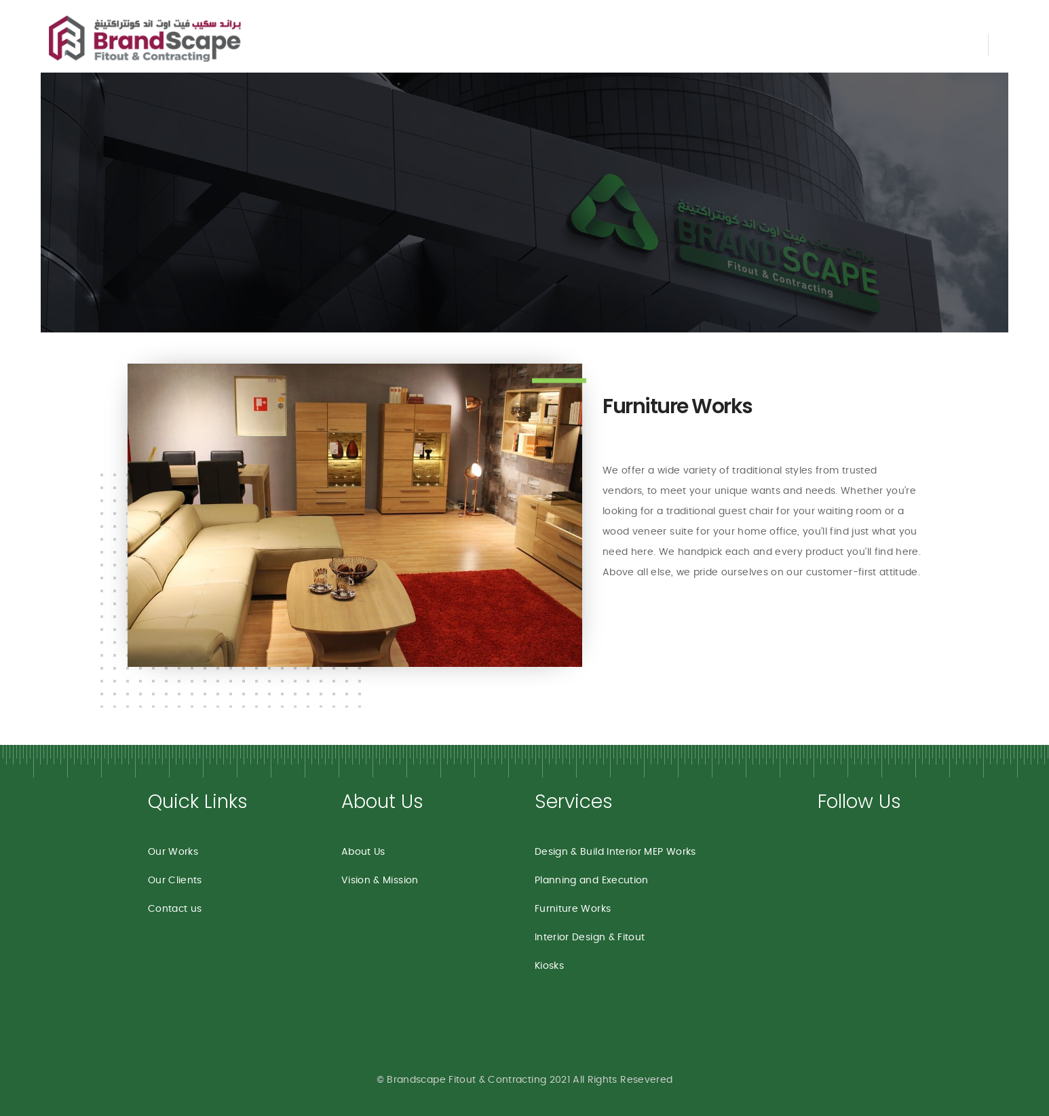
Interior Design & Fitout (590, 937)
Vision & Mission (380, 880)
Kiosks (549, 966)
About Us (363, 852)
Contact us (175, 909)
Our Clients (175, 880)
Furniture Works (677, 406)
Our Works (173, 852)
